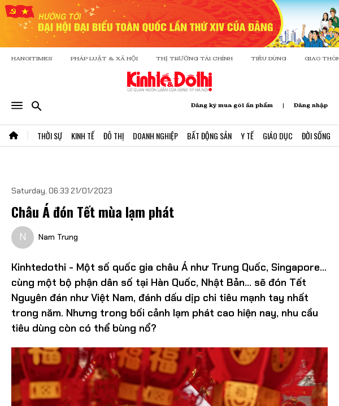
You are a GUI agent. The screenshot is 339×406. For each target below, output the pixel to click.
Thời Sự (49, 136)
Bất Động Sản (209, 136)
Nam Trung (58, 237)
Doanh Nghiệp (155, 136)
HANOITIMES (32, 58)
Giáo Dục (278, 136)
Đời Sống (316, 136)
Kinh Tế (82, 136)
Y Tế (247, 136)
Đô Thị (113, 136)
